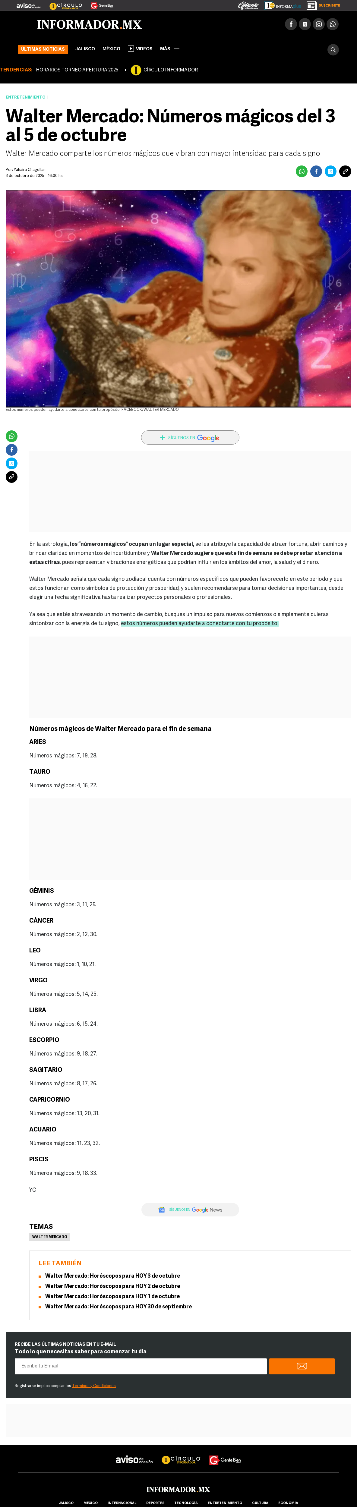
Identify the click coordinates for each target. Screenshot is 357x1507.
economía (288, 1503)
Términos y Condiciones (94, 1386)
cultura (260, 1503)
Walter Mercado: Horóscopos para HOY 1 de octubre (112, 1297)
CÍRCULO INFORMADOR (171, 70)
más (169, 49)
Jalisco (85, 49)
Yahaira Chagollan (30, 170)
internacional (122, 1503)
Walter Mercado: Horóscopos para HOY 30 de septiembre (118, 1307)
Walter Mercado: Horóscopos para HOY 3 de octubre (112, 1276)
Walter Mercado (49, 1237)
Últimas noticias (43, 49)
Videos (140, 49)
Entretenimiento (26, 97)
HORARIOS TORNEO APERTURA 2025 (77, 70)
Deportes (155, 1503)
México (111, 49)
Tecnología (186, 1503)
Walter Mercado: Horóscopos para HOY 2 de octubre (112, 1286)
